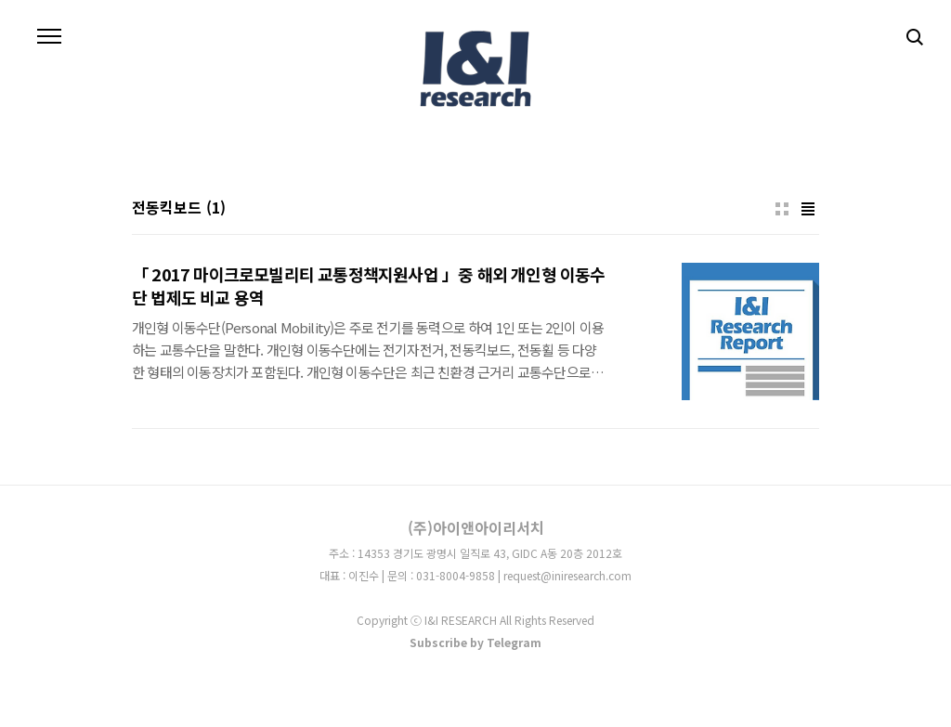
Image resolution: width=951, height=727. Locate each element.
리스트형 (808, 209)
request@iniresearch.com (567, 575)
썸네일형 (782, 209)
